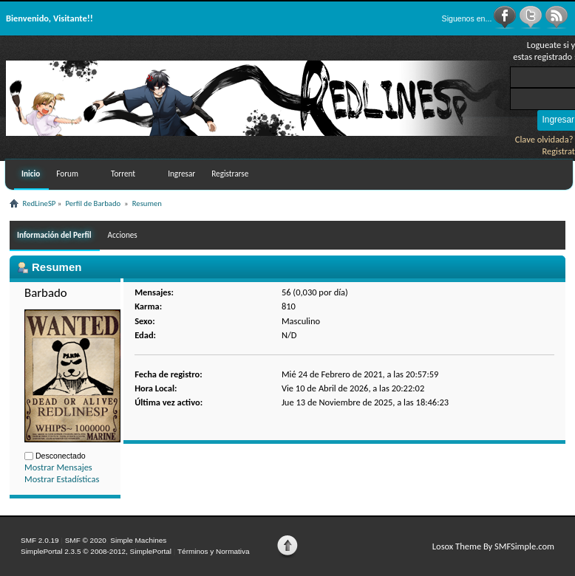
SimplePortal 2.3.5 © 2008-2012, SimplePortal (96, 551)
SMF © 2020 (85, 540)
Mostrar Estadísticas (61, 478)
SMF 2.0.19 (40, 540)
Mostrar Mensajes (58, 467)
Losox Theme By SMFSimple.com (493, 546)
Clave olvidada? (544, 139)
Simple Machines (138, 540)
